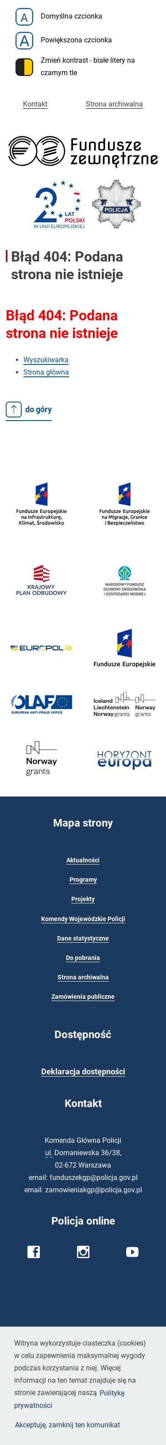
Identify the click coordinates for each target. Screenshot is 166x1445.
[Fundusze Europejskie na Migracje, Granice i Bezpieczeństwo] (125, 536)
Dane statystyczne (83, 938)
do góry (29, 409)
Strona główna (46, 372)
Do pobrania (83, 958)
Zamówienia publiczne (83, 997)
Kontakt (35, 104)
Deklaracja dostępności (83, 1071)
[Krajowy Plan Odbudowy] (42, 605)
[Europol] (42, 655)
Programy (83, 880)
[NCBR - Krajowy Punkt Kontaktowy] (125, 778)
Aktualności (83, 860)
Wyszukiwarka (46, 360)
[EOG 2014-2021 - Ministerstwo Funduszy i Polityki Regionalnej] (125, 721)
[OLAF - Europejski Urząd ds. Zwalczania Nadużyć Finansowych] (42, 713)
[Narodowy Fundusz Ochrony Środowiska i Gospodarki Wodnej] (125, 609)
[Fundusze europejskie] (42, 536)
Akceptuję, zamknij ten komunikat (67, 1424)
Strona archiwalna (114, 104)
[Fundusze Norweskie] (42, 780)
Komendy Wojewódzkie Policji (83, 919)
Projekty (83, 899)
